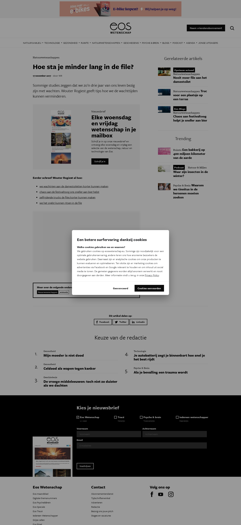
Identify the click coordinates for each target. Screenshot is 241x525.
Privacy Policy (152, 275)
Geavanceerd (120, 288)
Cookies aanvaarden (149, 288)
